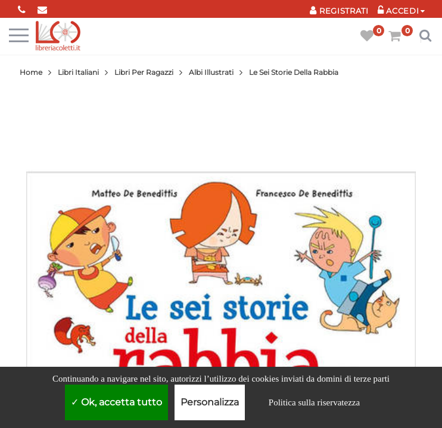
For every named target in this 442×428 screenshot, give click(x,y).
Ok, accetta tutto (116, 402)
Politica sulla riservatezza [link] (314, 402)
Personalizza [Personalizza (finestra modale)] (209, 402)
